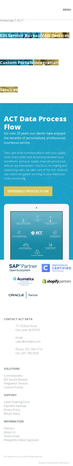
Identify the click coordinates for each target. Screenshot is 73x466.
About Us (10, 432)
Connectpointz (13, 375)
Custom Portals (16, 62)
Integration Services (16, 383)
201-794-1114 (33, 349)
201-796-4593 (30, 353)
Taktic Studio (64, 463)
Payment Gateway (15, 406)
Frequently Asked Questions (21, 440)
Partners (9, 428)
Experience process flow (28, 191)
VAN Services (55, 35)
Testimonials (12, 436)
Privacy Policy (12, 410)
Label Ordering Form (17, 402)
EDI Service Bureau (20, 35)
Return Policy (12, 413)
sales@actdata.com (28, 341)
